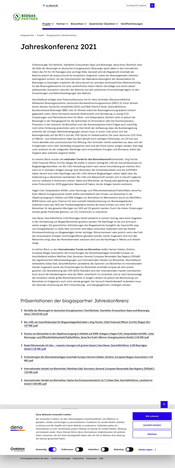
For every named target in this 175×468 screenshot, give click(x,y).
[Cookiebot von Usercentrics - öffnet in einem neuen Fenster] (18, 463)
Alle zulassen (152, 429)
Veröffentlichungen (132, 23)
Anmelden (70, 411)
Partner (60, 23)
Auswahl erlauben (152, 438)
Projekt (46, 23)
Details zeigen (145, 462)
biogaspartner (27, 35)
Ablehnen (152, 447)
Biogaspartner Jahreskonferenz (61, 35)
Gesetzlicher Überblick (102, 23)
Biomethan (77, 23)
